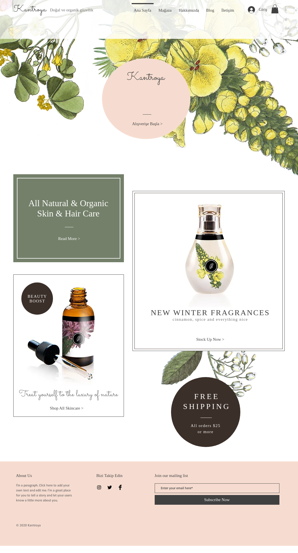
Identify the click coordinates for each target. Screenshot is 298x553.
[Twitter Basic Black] (109, 487)
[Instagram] (99, 487)
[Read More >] (69, 239)
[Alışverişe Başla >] (147, 124)
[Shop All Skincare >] (67, 408)
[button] (275, 8)
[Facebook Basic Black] (120, 487)
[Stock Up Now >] (210, 339)
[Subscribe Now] (217, 500)
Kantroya (30, 9)
